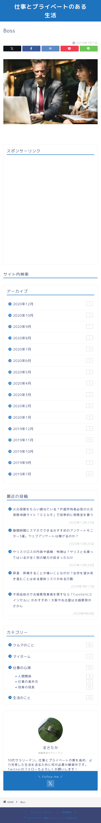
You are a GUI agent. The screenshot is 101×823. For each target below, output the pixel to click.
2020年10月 (53, 315)
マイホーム (53, 656)
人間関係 (55, 676)
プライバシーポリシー (41, 812)
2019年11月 (53, 439)
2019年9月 (53, 462)
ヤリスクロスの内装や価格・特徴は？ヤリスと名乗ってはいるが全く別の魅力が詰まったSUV (53, 555)
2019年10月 (53, 451)
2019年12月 (53, 428)
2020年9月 (53, 326)
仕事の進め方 (55, 681)
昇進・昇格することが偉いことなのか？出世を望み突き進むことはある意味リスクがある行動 (53, 576)
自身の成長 (55, 687)
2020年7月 (53, 349)
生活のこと (53, 697)
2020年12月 (53, 303)
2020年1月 (53, 417)
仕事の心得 (53, 667)
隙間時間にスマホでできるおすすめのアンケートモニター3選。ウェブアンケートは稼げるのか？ (53, 533)
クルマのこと (53, 645)
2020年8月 (53, 338)
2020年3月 (53, 394)
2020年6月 (53, 360)
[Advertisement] (50, 209)
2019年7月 (53, 474)
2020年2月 (53, 405)
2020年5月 (53, 372)
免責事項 (67, 812)
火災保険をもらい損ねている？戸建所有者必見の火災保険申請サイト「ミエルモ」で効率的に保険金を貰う (53, 512)
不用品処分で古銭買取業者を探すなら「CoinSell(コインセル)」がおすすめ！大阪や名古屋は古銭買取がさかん (52, 600)
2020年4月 (53, 383)
